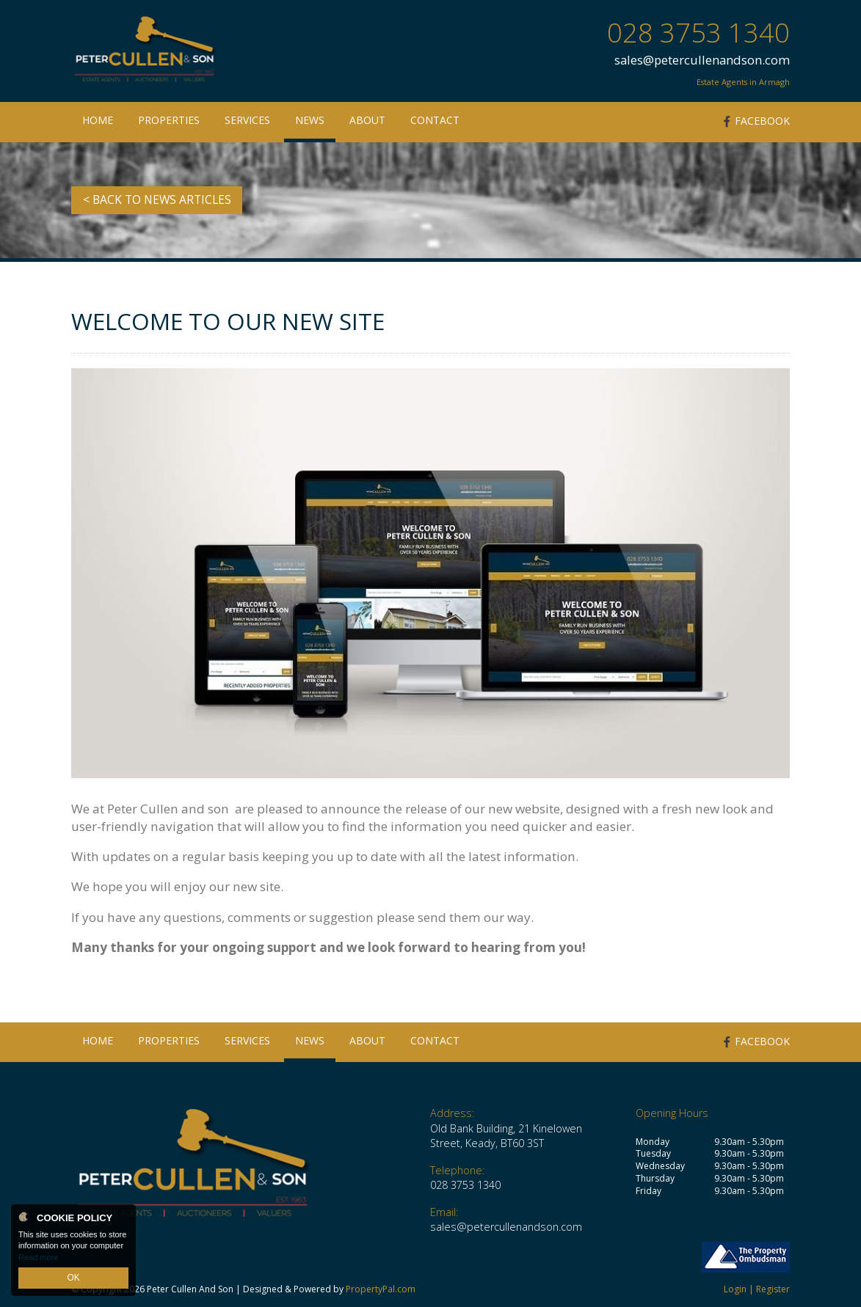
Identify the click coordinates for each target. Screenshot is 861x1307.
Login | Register (757, 1289)
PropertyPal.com (380, 1289)
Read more (38, 1258)
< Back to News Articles (157, 199)
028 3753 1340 (698, 33)
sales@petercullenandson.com (702, 59)
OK (73, 1278)
